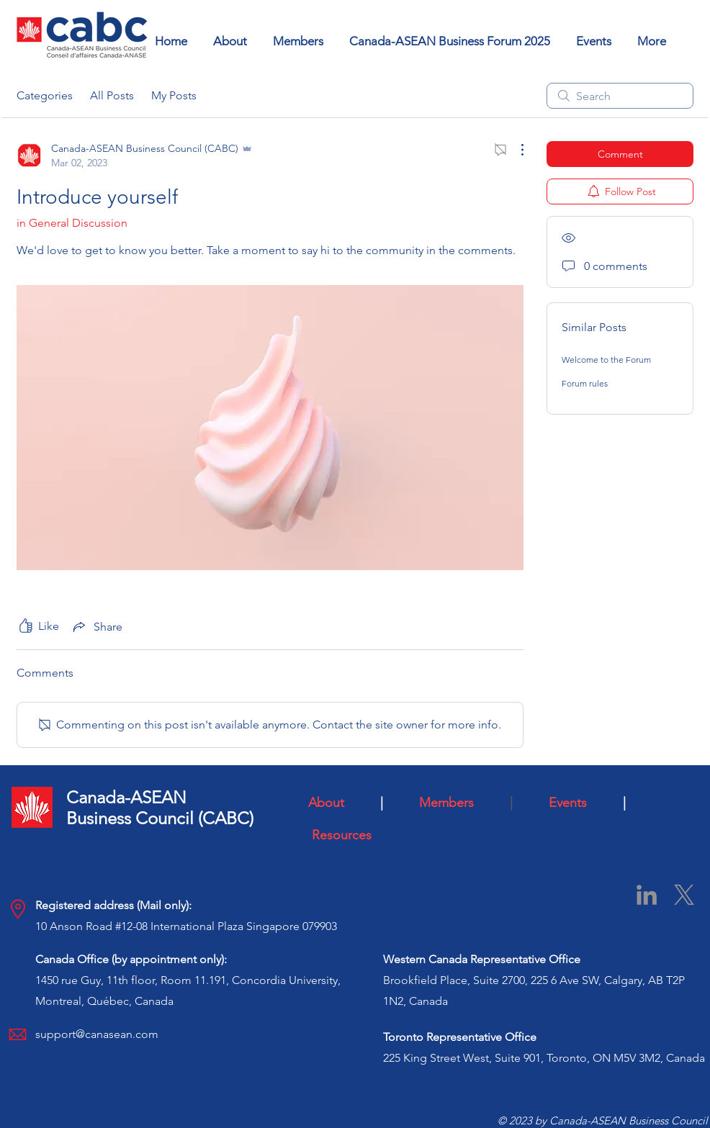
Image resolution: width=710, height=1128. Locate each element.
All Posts (112, 95)
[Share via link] (96, 626)
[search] (620, 96)
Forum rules (585, 383)
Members (461, 803)
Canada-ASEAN (126, 797)
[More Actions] (514, 149)
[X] (684, 894)
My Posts (174, 95)
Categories (45, 95)
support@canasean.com (96, 1034)
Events (580, 803)
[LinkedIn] (646, 894)
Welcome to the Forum (606, 359)
